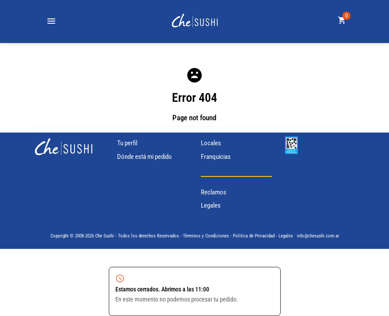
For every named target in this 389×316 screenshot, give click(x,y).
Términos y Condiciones (206, 236)
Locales (211, 143)
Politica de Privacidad (254, 236)
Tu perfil (127, 143)
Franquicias (216, 157)
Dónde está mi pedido (144, 157)
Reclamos (213, 192)
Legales (211, 205)
